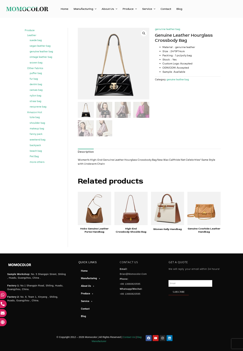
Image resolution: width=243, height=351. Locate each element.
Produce (130, 9)
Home (64, 9)
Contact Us (129, 337)
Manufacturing (85, 9)
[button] (95, 9)
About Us (109, 9)
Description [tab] (86, 151)
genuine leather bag (167, 29)
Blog (179, 9)
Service (148, 9)
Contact (166, 9)
